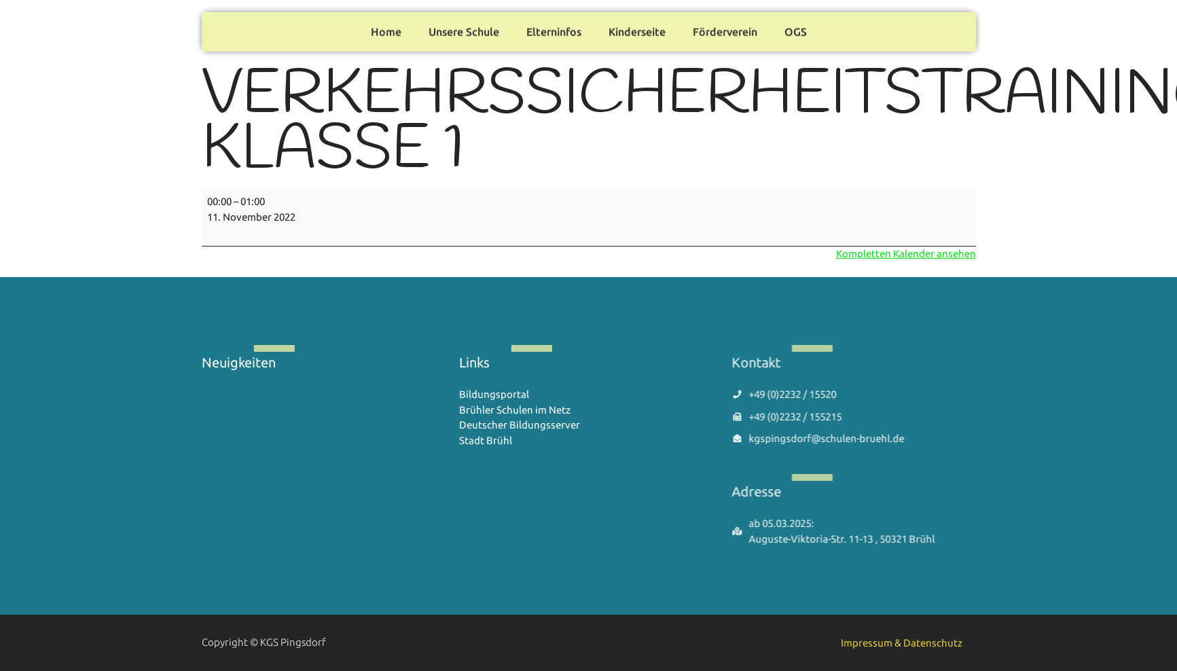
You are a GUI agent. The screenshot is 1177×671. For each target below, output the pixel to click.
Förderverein (725, 29)
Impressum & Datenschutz (901, 643)
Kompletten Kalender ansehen (906, 253)
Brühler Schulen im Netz (515, 410)
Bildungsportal (494, 394)
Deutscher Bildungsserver (519, 425)
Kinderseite (637, 29)
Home (386, 29)
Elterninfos (553, 29)
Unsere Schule (464, 29)
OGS (795, 29)
